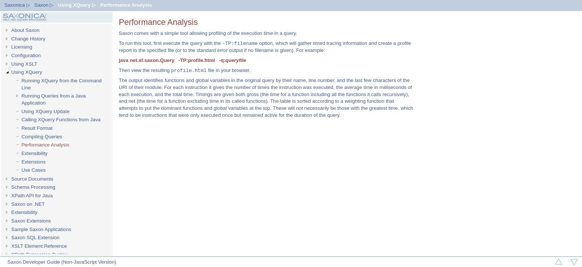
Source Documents (32, 179)
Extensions (34, 162)
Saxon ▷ (44, 5)
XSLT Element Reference (39, 246)
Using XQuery (26, 72)
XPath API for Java (32, 195)
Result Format (37, 128)
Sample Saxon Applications (41, 229)
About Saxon (25, 30)
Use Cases (34, 170)
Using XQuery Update (46, 111)
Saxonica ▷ (17, 5)
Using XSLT (24, 64)
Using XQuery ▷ (77, 5)
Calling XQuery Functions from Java (61, 119)
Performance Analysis (126, 5)
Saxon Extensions (31, 221)
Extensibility (35, 153)
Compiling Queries (42, 136)
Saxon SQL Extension (35, 237)
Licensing (21, 47)
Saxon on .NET (28, 204)
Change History (28, 39)
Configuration (25, 55)
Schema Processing (33, 187)
